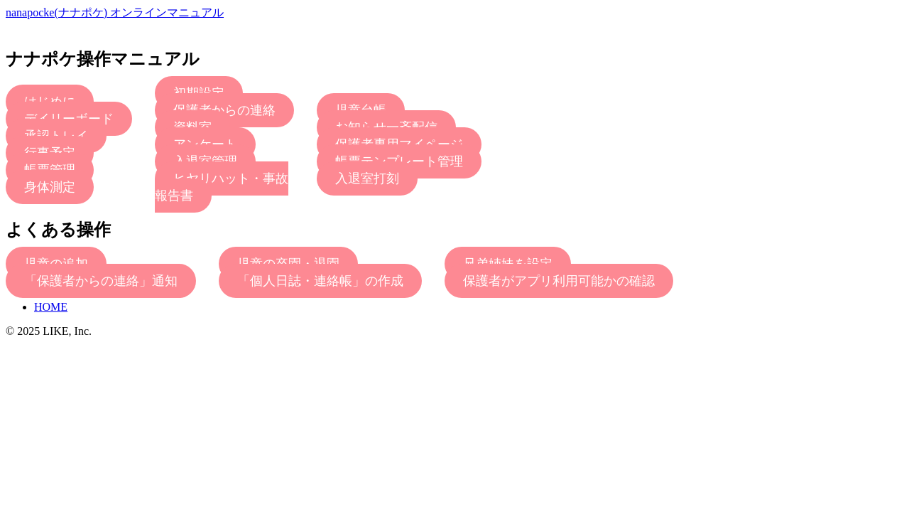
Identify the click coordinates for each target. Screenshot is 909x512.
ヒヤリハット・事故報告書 (221, 187)
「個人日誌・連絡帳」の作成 (320, 281)
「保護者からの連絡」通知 (101, 281)
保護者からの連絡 (224, 110)
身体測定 (49, 187)
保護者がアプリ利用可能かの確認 (559, 281)
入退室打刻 (367, 178)
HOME (50, 307)
